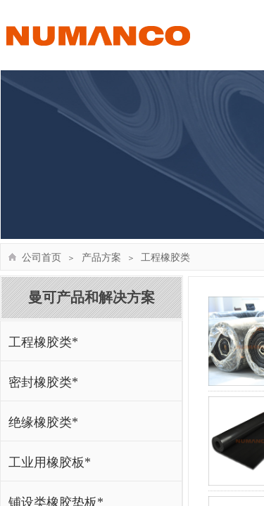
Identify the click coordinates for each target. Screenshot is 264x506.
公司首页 (41, 257)
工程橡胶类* (43, 342)
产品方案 (101, 257)
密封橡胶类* (43, 382)
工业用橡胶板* (49, 462)
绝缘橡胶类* (43, 422)
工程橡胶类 (165, 257)
